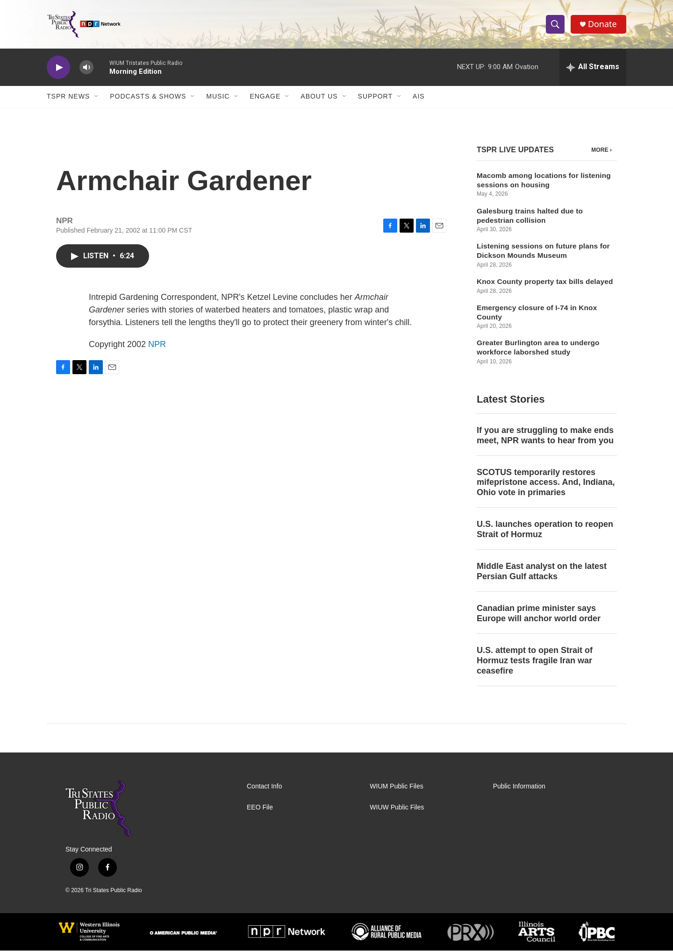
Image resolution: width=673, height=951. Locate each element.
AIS (419, 97)
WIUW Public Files (397, 807)
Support (375, 97)
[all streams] (592, 67)
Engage (265, 97)
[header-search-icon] (555, 24)
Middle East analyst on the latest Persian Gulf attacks (542, 572)
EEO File (260, 807)
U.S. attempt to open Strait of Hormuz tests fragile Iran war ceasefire (535, 661)
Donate (602, 24)
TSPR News (68, 97)
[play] (58, 68)
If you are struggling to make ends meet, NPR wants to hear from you (545, 436)
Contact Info (264, 786)
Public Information (519, 786)
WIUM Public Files (396, 786)
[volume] (86, 67)
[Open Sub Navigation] (96, 97)
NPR (157, 344)
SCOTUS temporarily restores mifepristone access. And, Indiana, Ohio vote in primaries (546, 483)
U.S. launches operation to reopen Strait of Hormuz (545, 530)
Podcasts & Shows (148, 97)
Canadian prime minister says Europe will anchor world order (539, 614)
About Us (319, 97)
